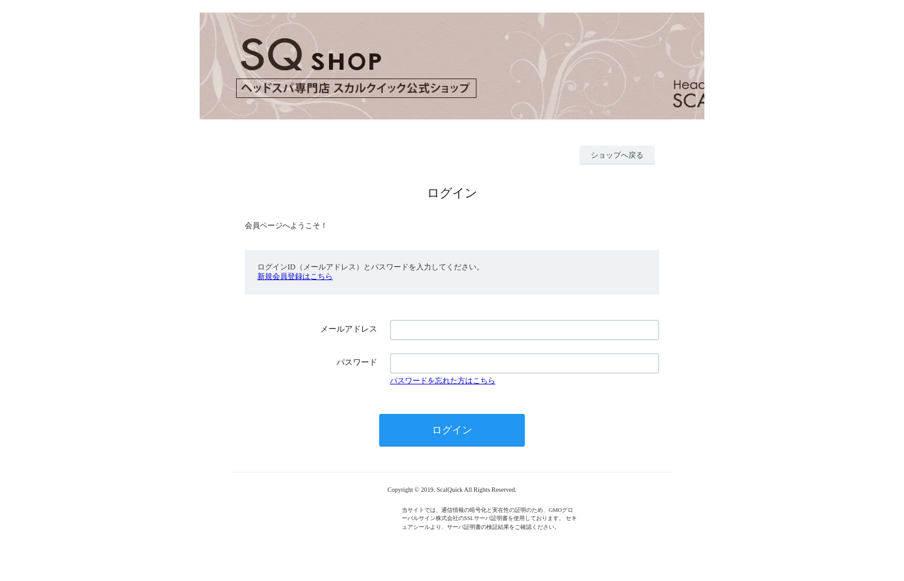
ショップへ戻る (617, 155)
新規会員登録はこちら (295, 276)
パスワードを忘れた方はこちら (442, 380)
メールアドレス (348, 329)
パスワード (356, 362)
